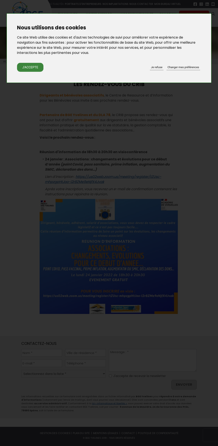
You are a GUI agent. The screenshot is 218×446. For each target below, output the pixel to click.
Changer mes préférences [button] (183, 67)
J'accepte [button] (30, 67)
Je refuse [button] (156, 67)
